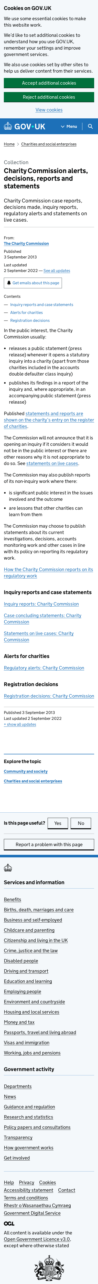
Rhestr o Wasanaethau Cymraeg (37, 1205)
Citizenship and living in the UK (36, 940)
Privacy (26, 1182)
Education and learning (28, 981)
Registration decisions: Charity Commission (49, 696)
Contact (66, 1190)
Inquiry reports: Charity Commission (41, 604)
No (84, 823)
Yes (61, 823)
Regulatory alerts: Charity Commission (44, 668)
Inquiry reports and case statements (41, 304)
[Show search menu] (90, 126)
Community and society (26, 771)
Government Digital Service (32, 1213)
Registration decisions (30, 320)
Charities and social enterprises (49, 144)
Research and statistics (28, 1117)
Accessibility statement (28, 1190)
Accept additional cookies (49, 83)
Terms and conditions (26, 1198)
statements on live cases (52, 463)
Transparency (18, 1137)
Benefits (12, 899)
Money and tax (19, 1022)
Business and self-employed (33, 920)
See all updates (56, 270)
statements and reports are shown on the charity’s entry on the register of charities (49, 420)
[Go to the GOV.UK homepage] (24, 126)
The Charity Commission (26, 243)
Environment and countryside (34, 1002)
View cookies (49, 109)
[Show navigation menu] (69, 126)
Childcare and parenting (29, 930)
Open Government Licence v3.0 (37, 1239)
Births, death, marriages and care (39, 910)
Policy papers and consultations (37, 1127)
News (10, 1096)
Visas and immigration (26, 1043)
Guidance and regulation (29, 1107)
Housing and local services (31, 1012)
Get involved (17, 1158)
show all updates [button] (20, 724)
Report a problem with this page (49, 844)
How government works (28, 1148)
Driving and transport (26, 971)
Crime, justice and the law (31, 950)
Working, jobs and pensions (32, 1053)
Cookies (47, 1182)
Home (9, 144)
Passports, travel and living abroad (40, 1032)
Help (9, 1182)
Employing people (22, 991)
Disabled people (21, 961)
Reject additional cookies (49, 97)
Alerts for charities (26, 312)
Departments (18, 1086)
